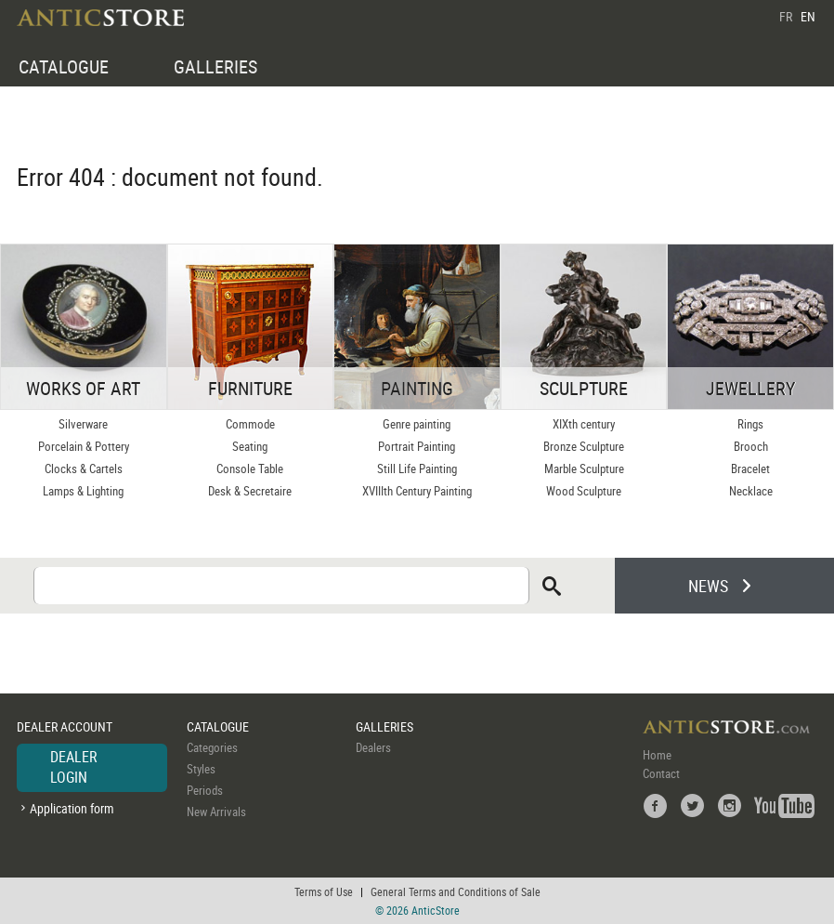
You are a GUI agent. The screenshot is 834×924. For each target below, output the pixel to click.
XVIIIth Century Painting (417, 490)
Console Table (249, 468)
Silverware (83, 424)
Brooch (751, 446)
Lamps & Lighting (83, 490)
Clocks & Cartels (84, 468)
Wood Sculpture (583, 490)
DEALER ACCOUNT (64, 726)
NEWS (708, 585)
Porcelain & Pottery (83, 446)
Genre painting (416, 424)
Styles (201, 768)
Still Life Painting (417, 468)
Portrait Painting (416, 446)
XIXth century (584, 424)
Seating (249, 446)
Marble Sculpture (584, 468)
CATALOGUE (64, 66)
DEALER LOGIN (74, 766)
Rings (750, 424)
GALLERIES (215, 66)
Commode (250, 424)
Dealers (373, 747)
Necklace (751, 490)
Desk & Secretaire (250, 490)
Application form (72, 808)
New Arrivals (216, 811)
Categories (212, 747)
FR (785, 16)
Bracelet (750, 468)
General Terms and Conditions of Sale (456, 891)
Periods (205, 790)
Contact (661, 773)
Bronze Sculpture (583, 446)
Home (657, 754)
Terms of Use (323, 891)
